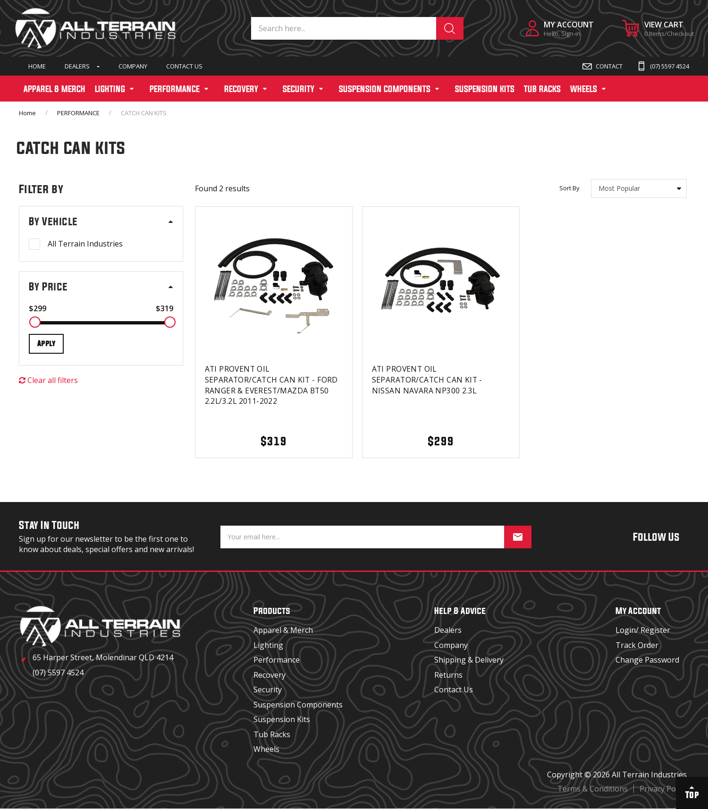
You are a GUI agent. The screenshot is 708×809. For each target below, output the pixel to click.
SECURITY (298, 89)
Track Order (636, 645)
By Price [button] (48, 286)
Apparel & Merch (283, 630)
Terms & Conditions (592, 788)
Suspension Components (298, 704)
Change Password (647, 660)
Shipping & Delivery (469, 660)
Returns (448, 675)
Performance (276, 660)
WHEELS (583, 89)
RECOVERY (241, 89)
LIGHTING (110, 89)
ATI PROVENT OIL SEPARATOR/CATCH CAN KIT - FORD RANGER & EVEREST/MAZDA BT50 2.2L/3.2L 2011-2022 (272, 384)
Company (132, 66)
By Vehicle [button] (53, 221)
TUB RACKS (542, 89)
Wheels (266, 749)
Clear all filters (48, 380)
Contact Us (184, 66)
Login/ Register (642, 630)
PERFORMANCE (175, 89)
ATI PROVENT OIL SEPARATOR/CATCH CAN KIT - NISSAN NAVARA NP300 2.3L (428, 379)
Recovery (269, 675)
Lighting (268, 645)
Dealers (77, 66)
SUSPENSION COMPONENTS (384, 89)
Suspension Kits (281, 719)
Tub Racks (271, 734)
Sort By (569, 188)
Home (37, 66)
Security (267, 689)
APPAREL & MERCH (54, 89)
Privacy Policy (663, 788)
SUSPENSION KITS (484, 89)
